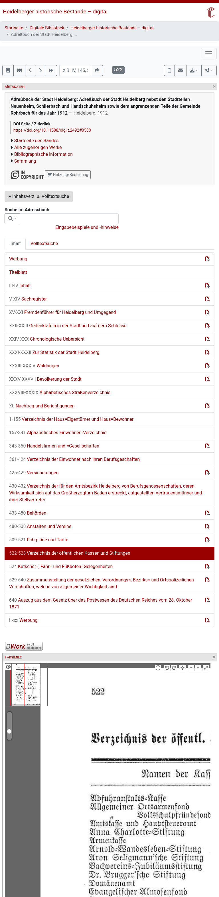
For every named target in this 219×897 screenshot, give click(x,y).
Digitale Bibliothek (47, 27)
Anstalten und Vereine (40, 526)
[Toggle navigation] (209, 53)
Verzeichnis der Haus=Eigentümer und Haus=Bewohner (71, 419)
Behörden (27, 513)
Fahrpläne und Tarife (38, 539)
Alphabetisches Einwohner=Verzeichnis (57, 432)
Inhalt (15, 243)
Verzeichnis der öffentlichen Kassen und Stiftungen (69, 553)
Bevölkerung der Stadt (45, 379)
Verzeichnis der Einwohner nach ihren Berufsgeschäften (74, 459)
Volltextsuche (44, 243)
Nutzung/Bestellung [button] (67, 174)
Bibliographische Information (43, 154)
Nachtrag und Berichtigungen (42, 406)
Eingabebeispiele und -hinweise (87, 227)
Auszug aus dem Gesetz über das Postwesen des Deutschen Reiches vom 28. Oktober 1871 (100, 603)
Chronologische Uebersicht (46, 339)
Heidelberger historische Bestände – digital (55, 11)
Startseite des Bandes (36, 140)
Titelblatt (18, 272)
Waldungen (34, 365)
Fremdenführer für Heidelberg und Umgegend (62, 312)
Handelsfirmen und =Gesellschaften (54, 446)
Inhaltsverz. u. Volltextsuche (38, 196)
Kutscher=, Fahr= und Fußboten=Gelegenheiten (61, 566)
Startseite (14, 27)
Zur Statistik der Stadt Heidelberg (54, 352)
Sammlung (25, 161)
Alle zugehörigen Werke (38, 147)
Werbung (18, 259)
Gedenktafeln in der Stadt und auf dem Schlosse (68, 325)
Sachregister (28, 299)
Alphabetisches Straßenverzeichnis (59, 392)
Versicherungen (33, 472)
